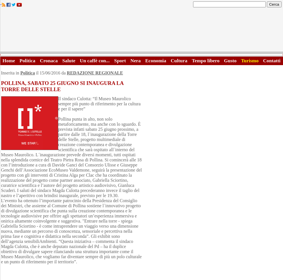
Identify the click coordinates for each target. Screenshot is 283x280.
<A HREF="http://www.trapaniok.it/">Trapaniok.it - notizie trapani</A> (142, 31)
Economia (155, 60)
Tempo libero (206, 60)
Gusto (230, 60)
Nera (135, 60)
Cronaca (49, 60)
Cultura (179, 60)
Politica (27, 60)
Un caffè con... (94, 60)
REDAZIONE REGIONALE (95, 72)
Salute (68, 60)
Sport (120, 60)
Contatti (272, 60)
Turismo (250, 60)
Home (9, 60)
